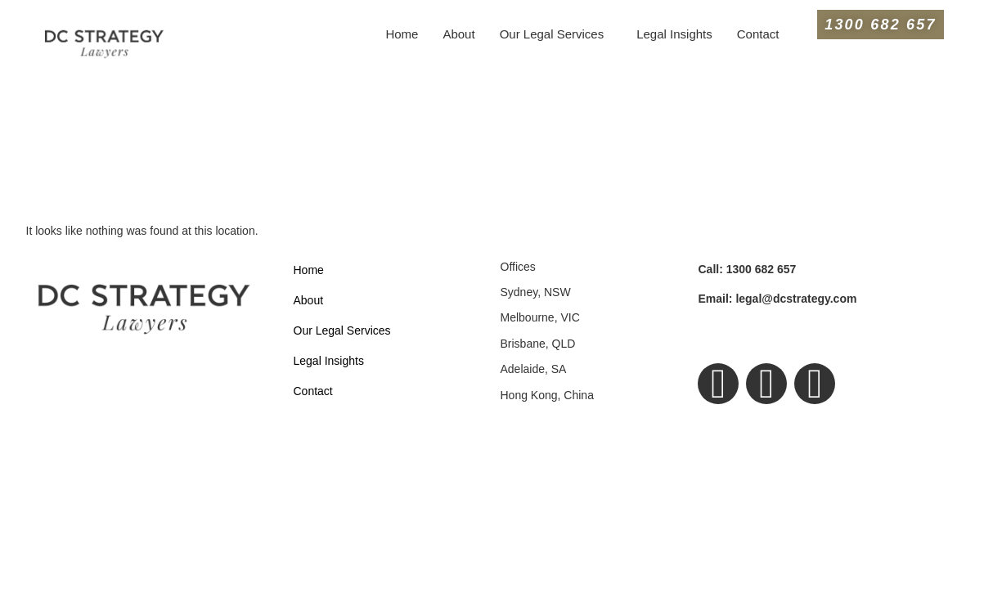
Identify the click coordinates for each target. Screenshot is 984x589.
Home (401, 34)
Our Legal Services (552, 34)
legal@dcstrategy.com (777, 298)
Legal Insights (674, 34)
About (458, 34)
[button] (556, 33)
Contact (758, 34)
